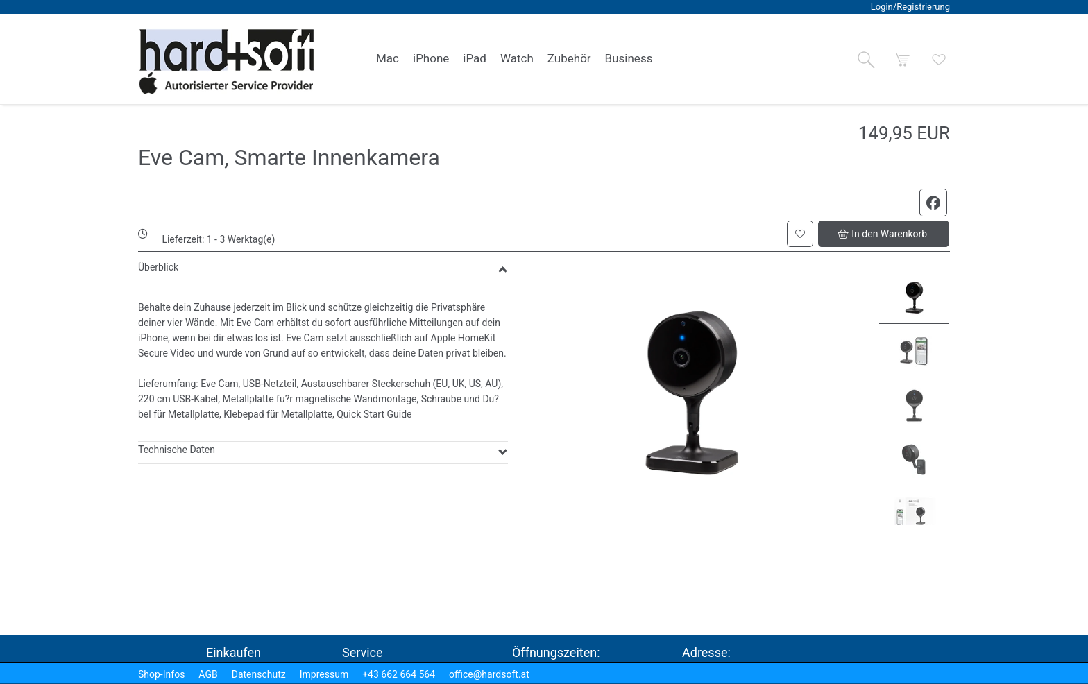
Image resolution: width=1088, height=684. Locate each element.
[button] (866, 60)
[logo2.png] (227, 61)
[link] (387, 59)
